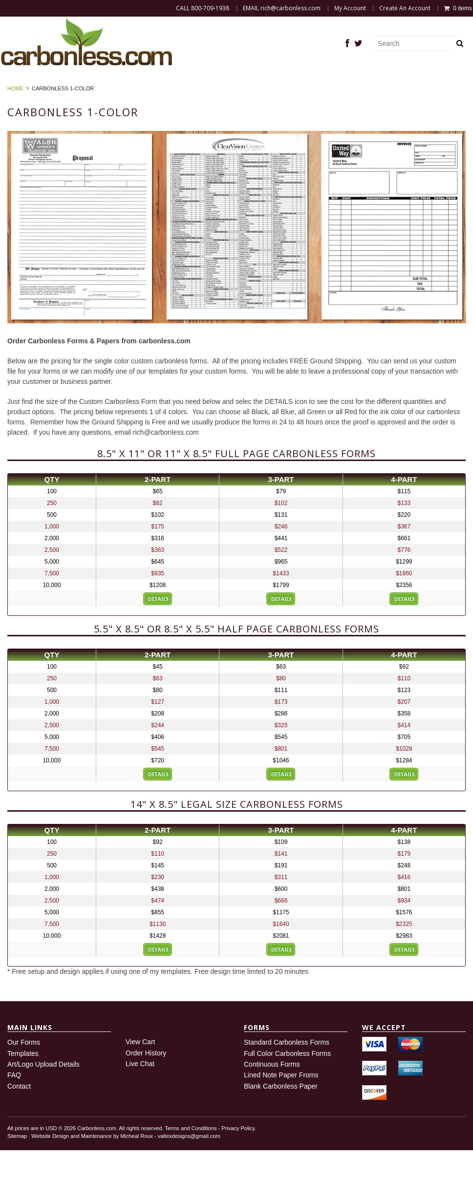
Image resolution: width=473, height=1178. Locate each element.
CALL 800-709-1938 (202, 8)
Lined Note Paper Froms (281, 1103)
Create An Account (404, 8)
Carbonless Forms (195, 78)
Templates (23, 1081)
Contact (19, 1114)
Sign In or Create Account (273, 89)
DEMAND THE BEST (105, 78)
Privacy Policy (238, 1156)
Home (40, 78)
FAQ (370, 78)
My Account (350, 8)
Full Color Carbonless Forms (287, 1081)
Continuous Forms (272, 1092)
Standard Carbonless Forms (286, 1070)
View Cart (140, 1069)
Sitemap (17, 1164)
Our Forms (23, 1070)
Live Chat (140, 1091)
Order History (177, 89)
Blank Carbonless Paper (296, 78)
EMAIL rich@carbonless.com (282, 8)
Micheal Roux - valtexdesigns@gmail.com (170, 1164)
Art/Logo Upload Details (43, 1092)
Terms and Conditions (190, 1156)
